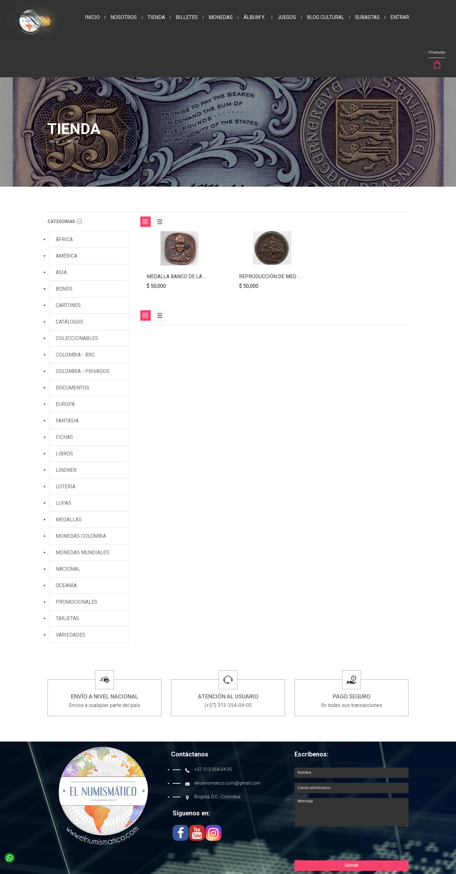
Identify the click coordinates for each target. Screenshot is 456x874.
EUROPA (65, 404)
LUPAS (63, 503)
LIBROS (64, 454)
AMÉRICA (66, 256)
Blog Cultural (325, 17)
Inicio (92, 17)
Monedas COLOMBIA (81, 536)
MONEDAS (221, 17)
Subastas (367, 17)
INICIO (54, 141)
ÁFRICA (64, 239)
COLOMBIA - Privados (83, 371)
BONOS (64, 289)
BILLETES (187, 17)
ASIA (61, 272)
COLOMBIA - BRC (75, 355)
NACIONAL (68, 569)
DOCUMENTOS (72, 388)
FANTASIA (67, 421)
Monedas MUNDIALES (82, 552)
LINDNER (66, 470)
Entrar (399, 17)
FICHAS (64, 437)
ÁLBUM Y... (255, 17)
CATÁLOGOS (69, 322)
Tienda (156, 17)
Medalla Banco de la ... (176, 276)
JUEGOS (286, 17)
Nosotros (124, 17)
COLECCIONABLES (77, 338)
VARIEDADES (71, 635)
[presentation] (342, 844)
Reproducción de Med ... (270, 276)
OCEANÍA (66, 585)
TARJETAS (67, 618)
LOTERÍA (65, 487)
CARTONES (68, 305)
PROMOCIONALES (77, 602)
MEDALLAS (69, 520)
